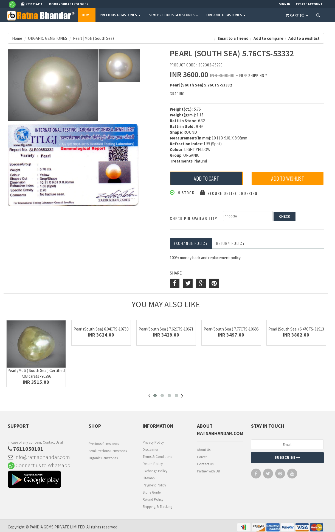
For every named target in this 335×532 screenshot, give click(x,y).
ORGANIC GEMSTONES (226, 15)
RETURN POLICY (230, 243)
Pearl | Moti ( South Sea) (93, 38)
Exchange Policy (191, 243)
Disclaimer (150, 449)
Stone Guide (152, 492)
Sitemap (149, 478)
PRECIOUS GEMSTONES (120, 15)
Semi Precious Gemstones (108, 451)
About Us (203, 449)
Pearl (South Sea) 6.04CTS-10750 (101, 329)
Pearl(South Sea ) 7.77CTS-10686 (231, 329)
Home (86, 15)
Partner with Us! (208, 471)
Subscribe (287, 457)
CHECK (284, 216)
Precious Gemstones (104, 443)
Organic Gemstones (103, 458)
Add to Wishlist (287, 178)
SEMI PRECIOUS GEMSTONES (173, 15)
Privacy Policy (153, 442)
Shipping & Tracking (157, 506)
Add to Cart (206, 178)
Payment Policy (154, 485)
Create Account (309, 4)
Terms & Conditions (157, 456)
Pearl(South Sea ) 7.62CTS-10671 (166, 329)
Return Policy (153, 463)
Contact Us (205, 464)
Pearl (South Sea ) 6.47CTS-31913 (296, 329)
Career (202, 457)
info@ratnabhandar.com (39, 456)
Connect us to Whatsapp (39, 465)
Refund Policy (153, 499)
